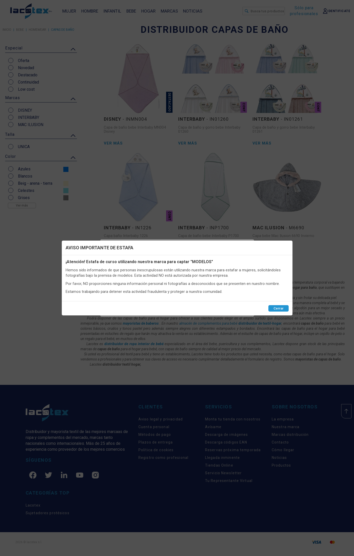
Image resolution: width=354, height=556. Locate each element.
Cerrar (279, 308)
